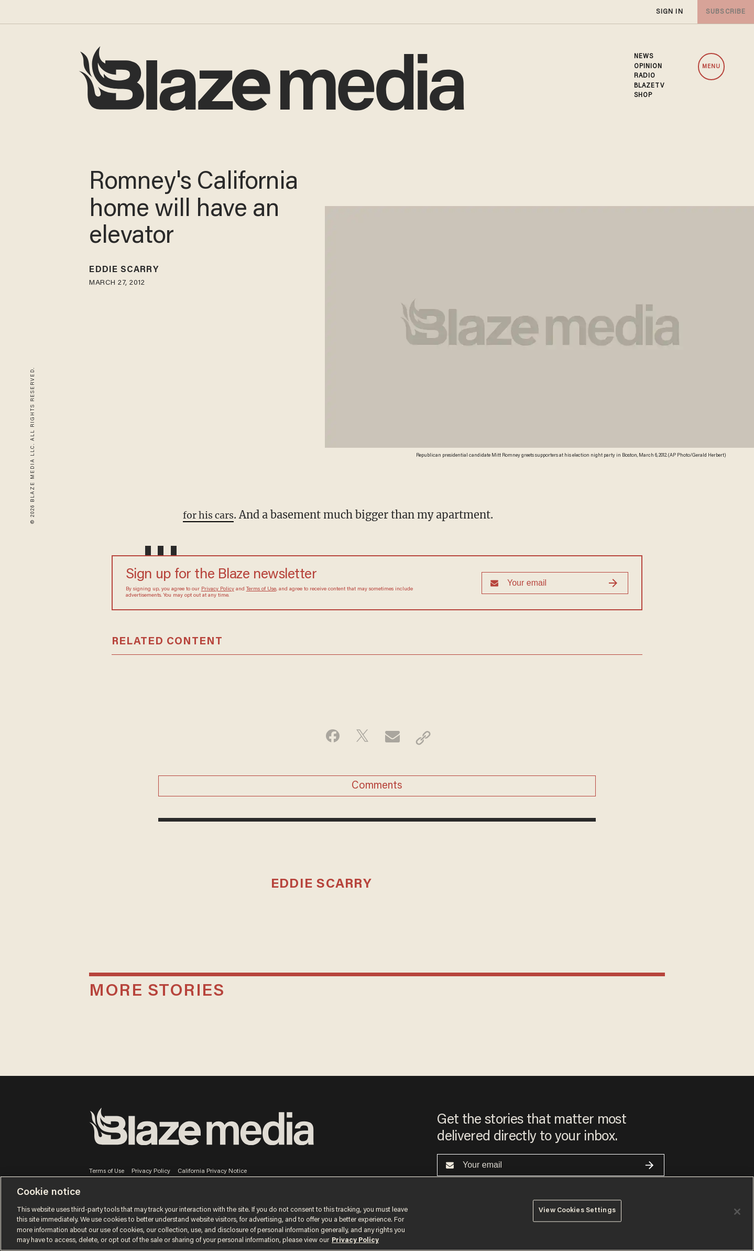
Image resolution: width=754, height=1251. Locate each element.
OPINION (648, 66)
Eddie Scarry (131, 271)
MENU (711, 67)
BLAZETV (649, 86)
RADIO (645, 76)
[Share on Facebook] (327, 737)
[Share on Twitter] (360, 737)
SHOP (643, 95)
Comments (377, 789)
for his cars (211, 514)
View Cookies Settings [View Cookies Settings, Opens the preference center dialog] (577, 1212)
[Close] (737, 1211)
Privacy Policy (217, 589)
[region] (377, 1213)
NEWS (643, 56)
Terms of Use (261, 589)
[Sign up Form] (555, 583)
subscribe (724, 11)
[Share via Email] (393, 737)
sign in (669, 11)
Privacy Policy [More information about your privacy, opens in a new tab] (355, 1240)
